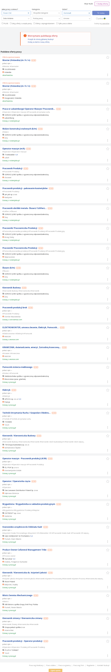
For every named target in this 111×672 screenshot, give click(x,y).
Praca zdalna (51, 665)
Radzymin (8, 197)
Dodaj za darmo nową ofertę (38, 42)
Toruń (6, 425)
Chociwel (7, 177)
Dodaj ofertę (102, 4)
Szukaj (101, 13)
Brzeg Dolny (9, 237)
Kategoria (36, 9)
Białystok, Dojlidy (11, 584)
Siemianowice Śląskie (12, 447)
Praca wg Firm (78, 665)
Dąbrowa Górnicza (11, 493)
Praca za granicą (64, 665)
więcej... (82, 442)
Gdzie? (64, 9)
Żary (6, 138)
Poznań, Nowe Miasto (13, 607)
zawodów (105, 23)
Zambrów (8, 516)
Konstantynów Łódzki (12, 470)
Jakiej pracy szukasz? (10, 9)
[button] (108, 57)
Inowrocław (8, 630)
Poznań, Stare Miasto (12, 539)
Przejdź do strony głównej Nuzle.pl (40, 39)
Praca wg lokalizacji (36, 665)
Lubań (6, 157)
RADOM (7, 336)
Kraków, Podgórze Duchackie (15, 562)
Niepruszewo (9, 257)
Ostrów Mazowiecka (12, 316)
